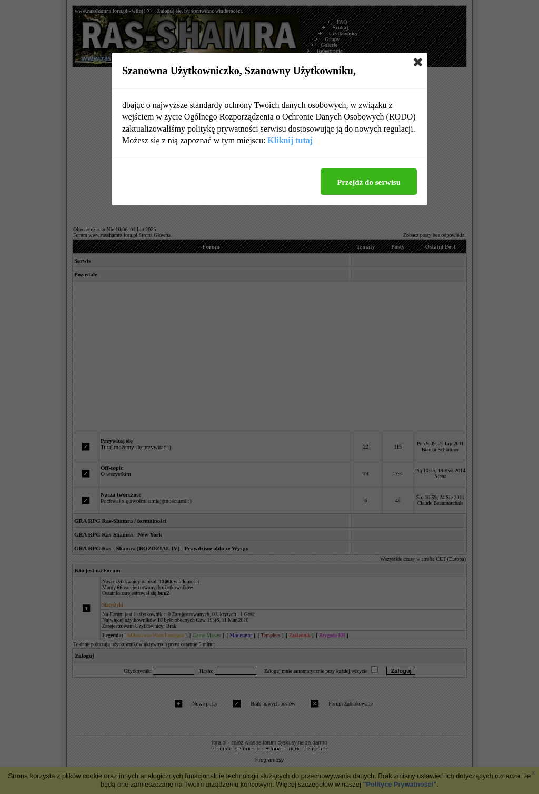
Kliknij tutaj (290, 140)
